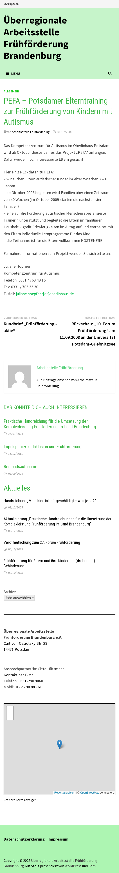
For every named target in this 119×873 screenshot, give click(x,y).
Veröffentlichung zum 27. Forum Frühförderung (42, 542)
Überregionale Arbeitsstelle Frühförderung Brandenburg (36, 38)
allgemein (11, 91)
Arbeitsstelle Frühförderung (31, 132)
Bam (92, 866)
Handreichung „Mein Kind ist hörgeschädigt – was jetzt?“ (50, 500)
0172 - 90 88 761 (28, 686)
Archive (10, 591)
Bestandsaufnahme (20, 466)
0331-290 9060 (30, 680)
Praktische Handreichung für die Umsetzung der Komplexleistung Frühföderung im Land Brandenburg (50, 423)
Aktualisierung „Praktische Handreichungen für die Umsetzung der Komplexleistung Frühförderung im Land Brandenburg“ (58, 521)
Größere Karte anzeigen (20, 800)
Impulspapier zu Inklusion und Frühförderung (42, 446)
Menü (13, 73)
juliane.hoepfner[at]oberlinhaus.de (45, 293)
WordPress (73, 866)
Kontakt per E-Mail (19, 674)
